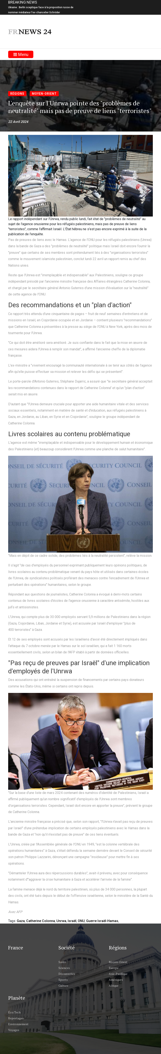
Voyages (13, 1030)
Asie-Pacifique (118, 974)
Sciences (64, 968)
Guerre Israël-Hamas (102, 921)
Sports (63, 980)
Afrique (113, 986)
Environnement (18, 1024)
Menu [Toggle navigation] (20, 54)
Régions (17, 93)
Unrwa (61, 921)
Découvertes (66, 974)
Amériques (116, 980)
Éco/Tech (14, 1012)
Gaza (21, 921)
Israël (72, 921)
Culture (63, 986)
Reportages (16, 1018)
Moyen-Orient (44, 93)
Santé (62, 962)
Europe (113, 968)
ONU (81, 921)
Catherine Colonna (40, 921)
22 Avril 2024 (18, 122)
